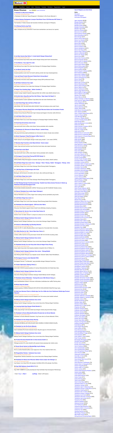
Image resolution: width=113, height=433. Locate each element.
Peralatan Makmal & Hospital (82, 295)
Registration (57, 7)
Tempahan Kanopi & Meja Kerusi (83, 388)
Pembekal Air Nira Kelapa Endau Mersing (27, 319)
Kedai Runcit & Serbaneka (82, 134)
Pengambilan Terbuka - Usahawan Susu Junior (28, 353)
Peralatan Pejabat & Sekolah (82, 297)
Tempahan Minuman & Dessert (83, 396)
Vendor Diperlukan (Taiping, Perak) (25, 264)
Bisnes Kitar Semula (80, 58)
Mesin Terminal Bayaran (81, 190)
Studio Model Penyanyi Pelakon (83, 370)
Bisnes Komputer (79, 59)
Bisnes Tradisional (79, 89)
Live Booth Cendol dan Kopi (22, 69)
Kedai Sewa (78, 137)
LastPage (34, 374)
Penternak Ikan (79, 289)
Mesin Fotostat (78, 181)
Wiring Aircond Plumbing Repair (83, 416)
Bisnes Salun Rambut (80, 76)
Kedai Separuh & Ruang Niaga (83, 136)
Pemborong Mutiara (80, 245)
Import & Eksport (79, 115)
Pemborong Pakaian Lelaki (82, 250)
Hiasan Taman (78, 108)
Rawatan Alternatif (79, 341)
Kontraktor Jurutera (80, 162)
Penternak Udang (79, 294)
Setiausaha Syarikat (80, 354)
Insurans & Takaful (80, 118)
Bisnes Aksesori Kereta (80, 33)
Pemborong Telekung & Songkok (83, 255)
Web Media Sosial (79, 414)
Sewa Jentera (78, 357)
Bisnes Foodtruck (79, 46)
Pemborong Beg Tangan (81, 235)
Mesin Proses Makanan (81, 188)
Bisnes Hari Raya (79, 50)
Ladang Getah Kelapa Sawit (82, 178)
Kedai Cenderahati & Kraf (81, 123)
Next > (25, 374)
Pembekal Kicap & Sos (81, 216)
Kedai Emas (78, 124)
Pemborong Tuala (79, 258)
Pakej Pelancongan (80, 193)
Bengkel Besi (78, 24)
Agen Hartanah (79, 20)
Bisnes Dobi (78, 43)
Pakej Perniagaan (79, 15)
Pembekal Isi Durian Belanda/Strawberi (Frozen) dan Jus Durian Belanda (35, 313)
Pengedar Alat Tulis (80, 269)
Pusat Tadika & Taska (80, 336)
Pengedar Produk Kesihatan (82, 281)
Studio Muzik (78, 372)
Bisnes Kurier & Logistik (81, 61)
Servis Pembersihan (80, 349)
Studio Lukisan (79, 369)
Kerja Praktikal (78, 149)
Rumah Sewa (78, 343)
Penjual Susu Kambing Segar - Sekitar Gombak (27, 89)
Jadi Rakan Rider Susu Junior (24, 116)
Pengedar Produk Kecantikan (82, 279)
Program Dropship (79, 323)
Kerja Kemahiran (79, 146)
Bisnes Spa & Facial (80, 82)
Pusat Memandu (79, 330)
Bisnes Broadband (79, 35)
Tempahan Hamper (80, 385)
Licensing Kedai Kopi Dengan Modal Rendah (28, 306)
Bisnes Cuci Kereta (79, 40)
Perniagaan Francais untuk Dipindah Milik (27, 258)
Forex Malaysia (79, 102)
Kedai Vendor (78, 139)
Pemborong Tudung (80, 260)
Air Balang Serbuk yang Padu (23, 26)
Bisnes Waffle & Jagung (81, 92)
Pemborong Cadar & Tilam (82, 238)
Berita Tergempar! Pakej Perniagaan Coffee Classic (29, 136)
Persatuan (77, 14)
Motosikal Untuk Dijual (81, 191)
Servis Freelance (79, 346)
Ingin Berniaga (78, 116)
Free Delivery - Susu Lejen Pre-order (25, 63)
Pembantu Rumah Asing (81, 203)
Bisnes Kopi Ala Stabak (22, 284)
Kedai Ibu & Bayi (79, 129)
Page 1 (20, 374)
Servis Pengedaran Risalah (82, 351)
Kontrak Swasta (79, 157)
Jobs (32, 7)
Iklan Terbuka (78, 111)
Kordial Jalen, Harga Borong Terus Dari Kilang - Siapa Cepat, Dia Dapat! (35, 96)
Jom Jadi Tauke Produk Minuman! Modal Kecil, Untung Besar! (31, 76)
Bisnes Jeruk (78, 56)
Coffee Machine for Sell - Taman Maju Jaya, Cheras (29, 231)
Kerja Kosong (78, 147)
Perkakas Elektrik (79, 304)
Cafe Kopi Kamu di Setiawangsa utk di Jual (27, 169)
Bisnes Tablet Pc (79, 87)
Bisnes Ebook (78, 45)
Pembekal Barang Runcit (81, 204)
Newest (34, 10)
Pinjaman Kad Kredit (80, 310)
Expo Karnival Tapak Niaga (82, 100)
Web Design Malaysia (80, 413)
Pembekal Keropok (80, 214)
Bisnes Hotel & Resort (80, 51)
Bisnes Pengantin (79, 67)
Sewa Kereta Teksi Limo (81, 359)
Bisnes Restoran (79, 72)
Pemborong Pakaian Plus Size (82, 251)
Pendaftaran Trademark (81, 268)
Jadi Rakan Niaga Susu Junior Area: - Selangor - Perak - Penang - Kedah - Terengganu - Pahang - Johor (43, 163)
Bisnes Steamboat (79, 84)
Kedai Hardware (79, 128)
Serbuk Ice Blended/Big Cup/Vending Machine (28, 224)
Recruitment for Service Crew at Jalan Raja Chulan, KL (30, 211)
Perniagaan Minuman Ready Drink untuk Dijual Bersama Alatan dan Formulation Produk (40, 109)
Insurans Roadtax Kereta (81, 120)
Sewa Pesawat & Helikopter (82, 362)
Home (15, 7)
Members (50, 7)
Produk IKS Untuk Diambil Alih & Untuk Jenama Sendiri (31, 339)
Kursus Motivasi (79, 177)
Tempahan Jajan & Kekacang (82, 387)
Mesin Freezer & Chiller (81, 183)
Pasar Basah (78, 198)
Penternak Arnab (79, 284)
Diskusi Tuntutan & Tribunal (82, 98)
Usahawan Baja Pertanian (81, 406)
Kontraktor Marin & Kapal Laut (83, 164)
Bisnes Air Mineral (79, 30)
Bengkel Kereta (79, 25)
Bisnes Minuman (79, 63)
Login (63, 7)
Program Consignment (80, 321)
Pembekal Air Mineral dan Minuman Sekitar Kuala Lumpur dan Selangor (35, 359)
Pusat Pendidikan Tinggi (81, 333)
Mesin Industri (78, 185)
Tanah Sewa (78, 380)
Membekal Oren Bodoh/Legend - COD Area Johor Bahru (31, 204)
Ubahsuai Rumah (79, 403)
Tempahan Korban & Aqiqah (82, 393)
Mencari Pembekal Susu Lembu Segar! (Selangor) (29, 191)
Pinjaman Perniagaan (80, 315)
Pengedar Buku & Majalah (82, 273)
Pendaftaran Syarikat (80, 266)
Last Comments (41, 10)
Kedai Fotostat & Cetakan (81, 126)
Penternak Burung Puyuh (81, 287)
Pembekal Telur (79, 227)
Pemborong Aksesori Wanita (82, 230)
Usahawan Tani (79, 409)
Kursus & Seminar (79, 172)
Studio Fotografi (79, 365)
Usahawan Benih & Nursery (82, 408)
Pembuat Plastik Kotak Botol (82, 263)
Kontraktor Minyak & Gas (81, 165)
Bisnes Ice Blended (80, 53)
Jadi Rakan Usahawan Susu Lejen (24, 83)
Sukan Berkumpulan (80, 375)
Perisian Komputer (79, 300)
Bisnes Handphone (80, 48)
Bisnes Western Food (80, 93)
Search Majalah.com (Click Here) (83, 10)
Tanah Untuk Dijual (80, 382)
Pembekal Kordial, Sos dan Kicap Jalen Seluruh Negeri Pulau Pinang (34, 244)
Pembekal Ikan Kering (80, 209)
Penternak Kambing (80, 291)
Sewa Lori (77, 361)
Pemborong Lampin (80, 243)
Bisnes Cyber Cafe (79, 41)
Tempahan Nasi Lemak (81, 398)
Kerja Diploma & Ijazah (81, 144)
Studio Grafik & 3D (80, 367)
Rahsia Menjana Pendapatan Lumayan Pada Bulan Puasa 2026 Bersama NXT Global (37, 19)
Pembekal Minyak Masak (81, 222)
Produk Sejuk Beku (80, 320)
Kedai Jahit (77, 131)
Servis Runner (78, 352)
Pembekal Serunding (80, 225)
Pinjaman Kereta (79, 312)
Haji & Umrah (78, 105)
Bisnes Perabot (78, 69)
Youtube (44, 7)
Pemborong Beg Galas (80, 234)
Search (28, 7)
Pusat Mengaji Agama (80, 331)
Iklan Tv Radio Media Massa (82, 113)
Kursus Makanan (79, 175)
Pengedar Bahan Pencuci (81, 271)
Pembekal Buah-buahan (81, 207)
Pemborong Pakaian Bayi (81, 247)
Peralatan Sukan (79, 299)
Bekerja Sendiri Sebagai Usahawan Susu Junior (28, 218)
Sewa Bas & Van (79, 356)
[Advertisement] (43, 43)
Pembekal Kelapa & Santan (82, 211)
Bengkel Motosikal (80, 27)
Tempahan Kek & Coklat (81, 391)
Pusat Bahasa (78, 325)
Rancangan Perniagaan (81, 339)
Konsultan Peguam (80, 154)
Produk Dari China (79, 318)
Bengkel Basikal (79, 22)
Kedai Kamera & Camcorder (82, 133)
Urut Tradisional (79, 404)
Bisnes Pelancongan (80, 66)
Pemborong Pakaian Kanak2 (82, 248)
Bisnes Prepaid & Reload (81, 71)
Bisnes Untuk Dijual (80, 90)
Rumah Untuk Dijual (80, 344)
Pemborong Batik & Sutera (82, 232)
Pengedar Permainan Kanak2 (82, 277)
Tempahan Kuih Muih (80, 395)
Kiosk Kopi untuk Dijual (22, 149)
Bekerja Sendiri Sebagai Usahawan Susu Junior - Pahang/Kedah (33, 251)
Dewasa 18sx (78, 95)
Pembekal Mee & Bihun (81, 220)
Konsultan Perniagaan (80, 17)
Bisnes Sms (78, 80)
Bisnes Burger (78, 36)
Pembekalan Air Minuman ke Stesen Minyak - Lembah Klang (32, 129)
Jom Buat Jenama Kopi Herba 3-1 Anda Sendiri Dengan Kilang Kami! (33, 56)
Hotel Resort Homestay (81, 110)
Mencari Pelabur (79, 180)
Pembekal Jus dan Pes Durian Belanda (26, 326)
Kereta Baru (78, 141)
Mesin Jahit (78, 186)
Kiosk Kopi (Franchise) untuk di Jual (25, 123)
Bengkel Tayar (78, 28)
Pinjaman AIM (78, 307)
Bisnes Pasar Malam (80, 64)
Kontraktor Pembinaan (80, 168)
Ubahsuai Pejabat (79, 401)
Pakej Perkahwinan (80, 194)
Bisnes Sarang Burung (80, 77)
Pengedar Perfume (79, 276)
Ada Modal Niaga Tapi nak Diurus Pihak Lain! (28, 103)
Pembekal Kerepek (79, 212)
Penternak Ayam (79, 286)
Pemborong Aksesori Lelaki (82, 229)
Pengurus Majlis (79, 282)
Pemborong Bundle (80, 237)
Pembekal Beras (79, 206)
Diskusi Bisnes (78, 97)
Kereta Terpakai (79, 142)
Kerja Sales (77, 150)
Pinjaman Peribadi (79, 313)
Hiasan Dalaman (79, 107)
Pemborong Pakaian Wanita (82, 253)
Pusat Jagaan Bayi (79, 326)
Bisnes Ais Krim (79, 32)
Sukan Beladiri (78, 374)
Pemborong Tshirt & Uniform (82, 256)
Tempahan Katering (80, 390)
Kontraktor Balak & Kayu (81, 160)
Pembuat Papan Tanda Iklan (82, 261)
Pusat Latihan (78, 328)
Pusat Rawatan (78, 334)
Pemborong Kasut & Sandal (82, 242)
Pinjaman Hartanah (80, 308)
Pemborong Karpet (80, 240)
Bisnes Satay (78, 79)
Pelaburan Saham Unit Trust (82, 201)
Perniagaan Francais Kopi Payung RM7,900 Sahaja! (29, 156)
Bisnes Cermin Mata (80, 38)
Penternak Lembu (79, 292)
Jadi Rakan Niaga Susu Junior (24, 176)
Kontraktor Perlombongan (81, 170)
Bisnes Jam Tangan (80, 54)
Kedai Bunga (78, 121)
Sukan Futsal (78, 377)
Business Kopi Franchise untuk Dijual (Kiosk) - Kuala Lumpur (32, 143)
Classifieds (22, 7)
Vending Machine (79, 411)
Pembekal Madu (79, 219)
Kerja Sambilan (79, 152)
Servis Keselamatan (80, 348)
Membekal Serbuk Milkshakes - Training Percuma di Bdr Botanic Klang (35, 278)
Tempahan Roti (79, 400)
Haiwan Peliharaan (80, 103)
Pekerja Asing (78, 199)
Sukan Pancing (78, 378)
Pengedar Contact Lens (81, 274)
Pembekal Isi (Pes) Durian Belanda (24, 12)
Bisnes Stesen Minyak (80, 85)
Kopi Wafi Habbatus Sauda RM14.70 (26, 366)
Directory (37, 7)
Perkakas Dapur (79, 302)
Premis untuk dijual (80, 317)
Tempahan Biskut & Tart (81, 383)
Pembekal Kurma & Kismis (82, 217)
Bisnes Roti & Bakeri (80, 74)
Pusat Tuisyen (78, 338)
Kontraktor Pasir (79, 167)
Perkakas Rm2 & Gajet (80, 305)
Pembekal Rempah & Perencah (83, 224)
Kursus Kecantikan (79, 173)
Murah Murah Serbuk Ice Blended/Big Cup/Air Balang (30, 346)
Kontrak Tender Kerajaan (81, 159)
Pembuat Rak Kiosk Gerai (81, 264)
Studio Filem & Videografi (82, 364)
